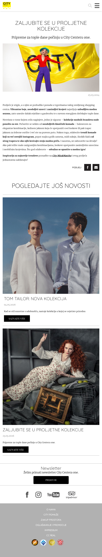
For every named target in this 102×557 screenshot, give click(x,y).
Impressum (51, 530)
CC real (51, 535)
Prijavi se (51, 480)
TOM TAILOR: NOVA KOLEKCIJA (35, 298)
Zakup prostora (51, 519)
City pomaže (51, 514)
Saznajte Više (17, 318)
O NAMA (51, 509)
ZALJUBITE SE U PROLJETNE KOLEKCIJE (43, 429)
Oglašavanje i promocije (51, 525)
